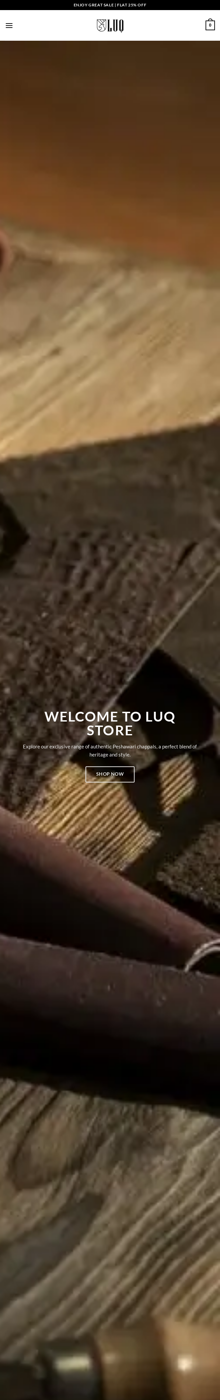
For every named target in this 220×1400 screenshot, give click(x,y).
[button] (9, 25)
